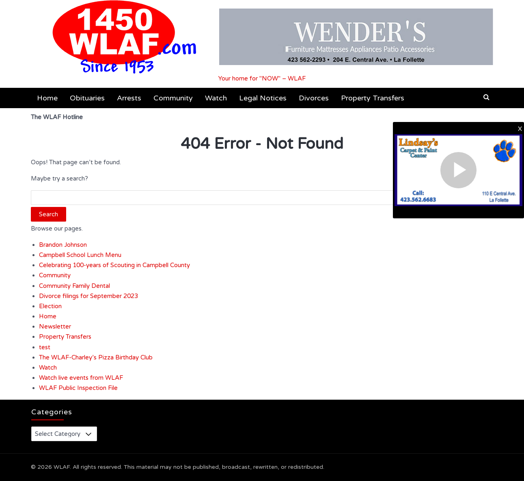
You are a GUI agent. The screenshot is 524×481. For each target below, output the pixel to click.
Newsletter (55, 326)
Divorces (314, 98)
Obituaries (87, 98)
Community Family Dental (74, 285)
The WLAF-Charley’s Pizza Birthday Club (96, 357)
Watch (216, 98)
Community (173, 98)
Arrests (129, 98)
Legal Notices (263, 98)
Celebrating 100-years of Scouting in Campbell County (114, 265)
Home (47, 98)
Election (50, 306)
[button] (486, 97)
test (44, 347)
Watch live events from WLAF (81, 377)
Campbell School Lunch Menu (80, 255)
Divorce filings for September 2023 (88, 296)
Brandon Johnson (63, 244)
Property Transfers (372, 98)
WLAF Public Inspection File (78, 388)
